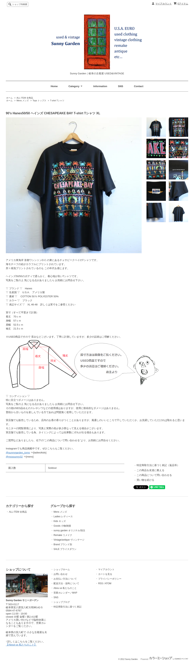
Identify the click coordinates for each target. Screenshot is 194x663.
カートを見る (105, 574)
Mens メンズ (22, 100)
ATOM (108, 583)
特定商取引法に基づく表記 (67, 606)
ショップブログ (62, 602)
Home (54, 86)
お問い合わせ (61, 574)
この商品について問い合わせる (154, 475)
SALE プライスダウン (65, 549)
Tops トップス (39, 100)
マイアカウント (163, 3)
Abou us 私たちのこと (65, 588)
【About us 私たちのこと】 (21, 644)
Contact (138, 86)
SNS (120, 86)
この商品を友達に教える (150, 470)
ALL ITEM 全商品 (24, 98)
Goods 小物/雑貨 (62, 525)
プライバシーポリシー (109, 578)
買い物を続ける (145, 479)
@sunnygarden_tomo (18, 452)
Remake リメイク (63, 535)
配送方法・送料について (66, 583)
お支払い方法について (65, 578)
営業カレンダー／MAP (65, 592)
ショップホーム (62, 569)
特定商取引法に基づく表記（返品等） (158, 465)
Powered (164, 659)
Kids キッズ (60, 521)
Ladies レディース (63, 516)
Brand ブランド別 (63, 544)
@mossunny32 (14, 456)
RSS (100, 583)
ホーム (9, 98)
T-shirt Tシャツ (57, 100)
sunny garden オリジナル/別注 (69, 530)
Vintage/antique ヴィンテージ (69, 539)
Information (100, 86)
